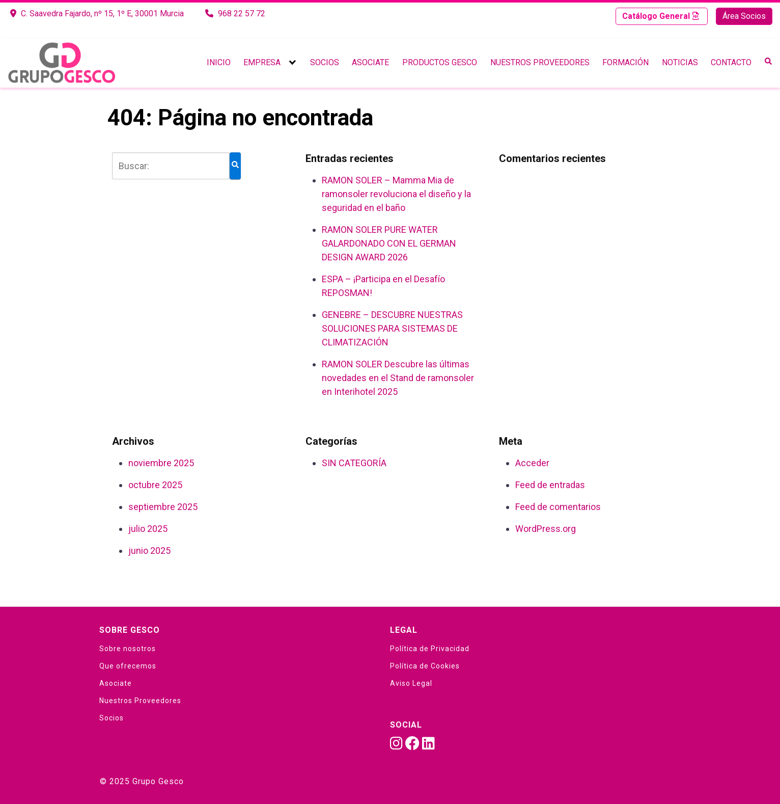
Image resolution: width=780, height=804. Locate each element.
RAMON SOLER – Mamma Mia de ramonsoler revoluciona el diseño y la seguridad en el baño (396, 194)
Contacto (731, 62)
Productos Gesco (439, 62)
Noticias (680, 62)
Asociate (370, 62)
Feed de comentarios (558, 506)
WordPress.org (545, 528)
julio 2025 (148, 528)
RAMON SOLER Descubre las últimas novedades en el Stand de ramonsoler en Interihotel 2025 (398, 378)
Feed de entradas (550, 484)
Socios (324, 62)
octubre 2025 (155, 484)
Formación (625, 62)
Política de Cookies (425, 666)
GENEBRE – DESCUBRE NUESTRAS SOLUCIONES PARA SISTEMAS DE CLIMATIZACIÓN (392, 328)
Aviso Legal (411, 683)
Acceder (532, 463)
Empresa (262, 62)
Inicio (219, 62)
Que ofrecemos (127, 666)
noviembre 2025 (161, 463)
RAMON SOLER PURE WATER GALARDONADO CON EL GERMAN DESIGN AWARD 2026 (389, 243)
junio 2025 (149, 550)
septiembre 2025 (163, 506)
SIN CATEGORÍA (354, 463)
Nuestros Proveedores (540, 62)
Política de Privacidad (429, 649)
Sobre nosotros (127, 649)
